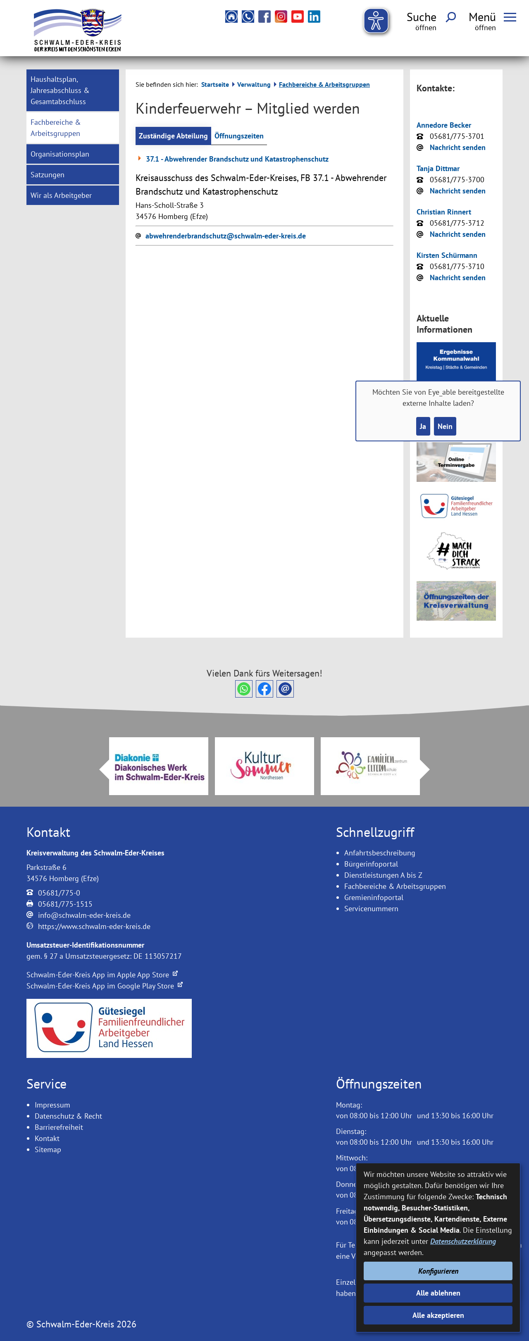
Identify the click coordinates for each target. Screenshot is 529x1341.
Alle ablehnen (438, 1293)
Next (430, 769)
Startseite (215, 84)
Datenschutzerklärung (463, 1241)
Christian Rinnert (444, 212)
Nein (445, 426)
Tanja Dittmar (438, 168)
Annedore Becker (444, 125)
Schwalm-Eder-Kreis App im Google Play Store (104, 986)
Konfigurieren (438, 1271)
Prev (99, 769)
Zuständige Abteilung (173, 136)
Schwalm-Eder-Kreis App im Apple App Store (102, 974)
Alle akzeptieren (438, 1315)
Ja (423, 426)
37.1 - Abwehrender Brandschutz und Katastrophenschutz (232, 159)
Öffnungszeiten (239, 136)
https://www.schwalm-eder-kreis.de (94, 926)
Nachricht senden (458, 147)
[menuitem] (72, 90)
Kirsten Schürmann (447, 255)
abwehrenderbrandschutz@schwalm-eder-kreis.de (225, 236)
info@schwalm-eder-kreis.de (84, 915)
